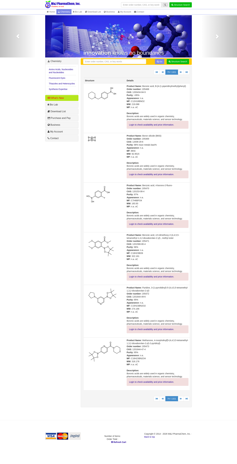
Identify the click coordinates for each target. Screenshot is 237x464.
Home (51, 12)
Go (159, 61)
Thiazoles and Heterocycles (62, 83)
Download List (93, 12)
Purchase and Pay (59, 118)
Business (109, 12)
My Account (124, 12)
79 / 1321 (171, 72)
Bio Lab (77, 12)
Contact (139, 12)
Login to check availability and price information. (151, 125)
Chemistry (64, 12)
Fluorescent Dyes (57, 78)
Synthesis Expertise (58, 89)
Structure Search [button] (180, 5)
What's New (56, 98)
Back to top (149, 437)
